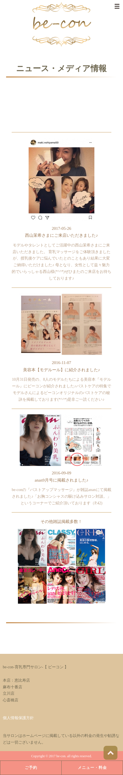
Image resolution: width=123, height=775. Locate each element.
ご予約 (31, 768)
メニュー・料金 (92, 768)
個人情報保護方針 (18, 718)
